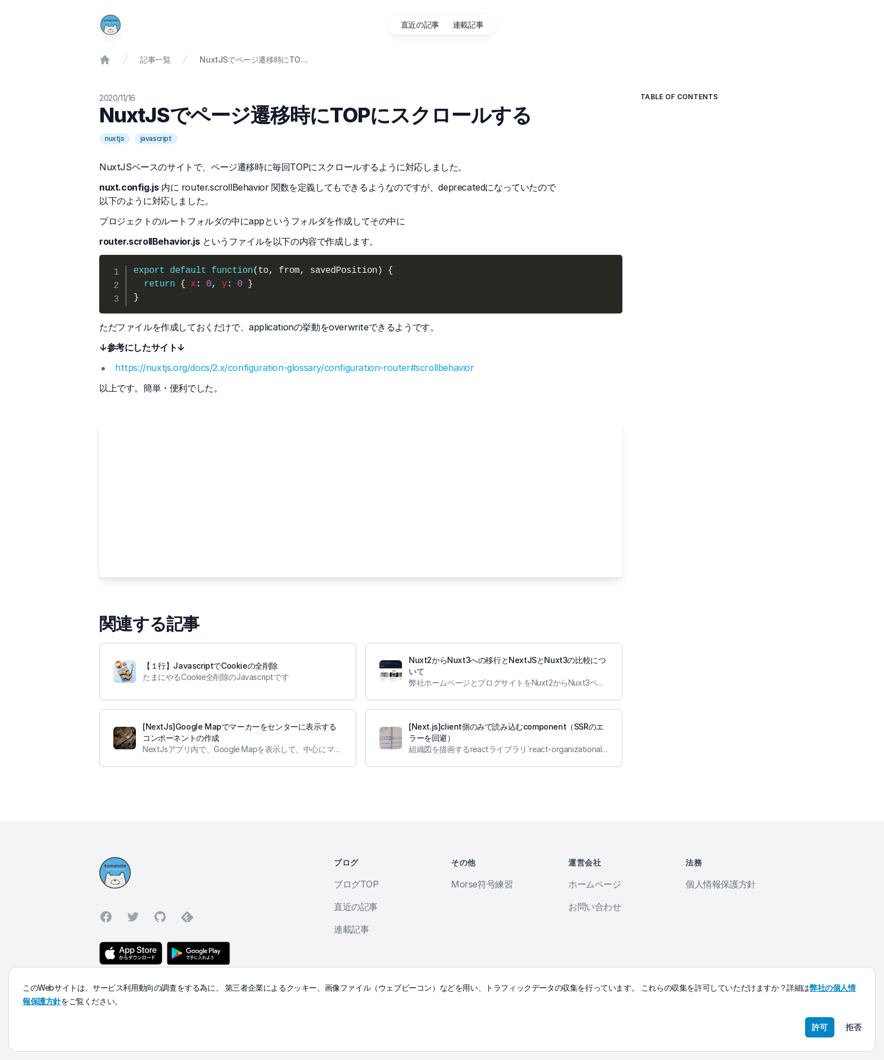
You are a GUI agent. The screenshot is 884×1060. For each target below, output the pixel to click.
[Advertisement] (360, 498)
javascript (156, 138)
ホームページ (594, 884)
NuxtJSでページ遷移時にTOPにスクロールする (254, 59)
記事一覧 (155, 59)
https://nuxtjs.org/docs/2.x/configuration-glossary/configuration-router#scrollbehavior (294, 367)
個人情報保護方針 (721, 884)
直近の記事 (420, 24)
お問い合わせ (594, 906)
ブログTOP (356, 884)
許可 (820, 1027)
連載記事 (468, 24)
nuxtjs (115, 138)
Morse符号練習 (481, 884)
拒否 (853, 1027)
